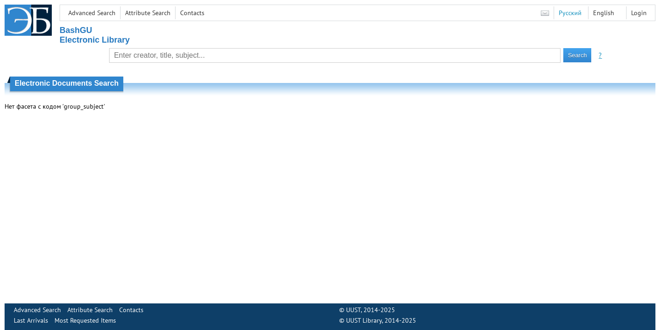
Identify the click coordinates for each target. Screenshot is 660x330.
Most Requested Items (85, 320)
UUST (353, 310)
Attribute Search (147, 13)
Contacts (192, 13)
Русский (570, 13)
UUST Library (364, 320)
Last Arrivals (31, 320)
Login (639, 13)
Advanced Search (92, 13)
